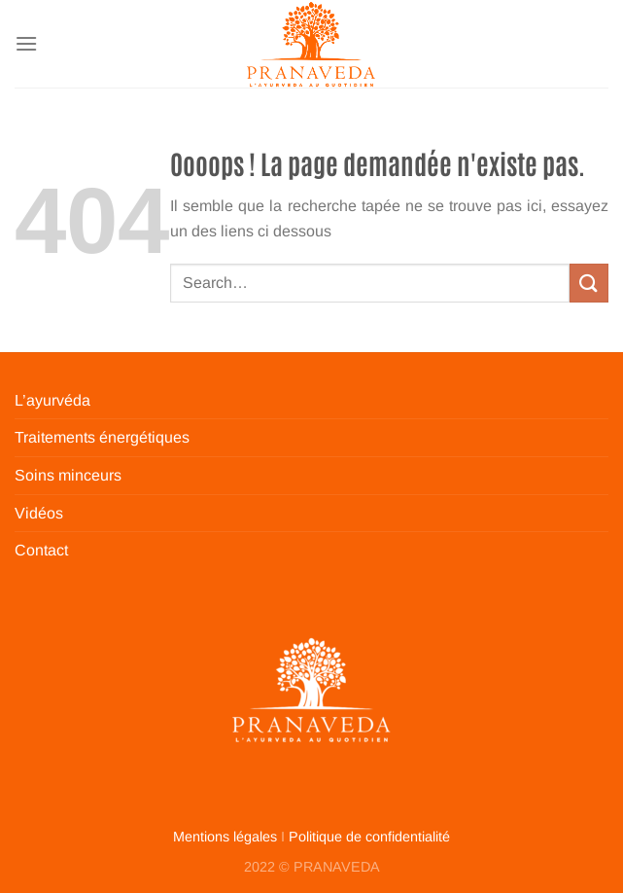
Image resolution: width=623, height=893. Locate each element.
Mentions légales (225, 836)
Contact (41, 550)
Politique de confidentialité (369, 836)
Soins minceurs (68, 475)
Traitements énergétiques (102, 437)
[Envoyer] (589, 283)
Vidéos (39, 513)
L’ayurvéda (52, 400)
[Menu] (26, 43)
